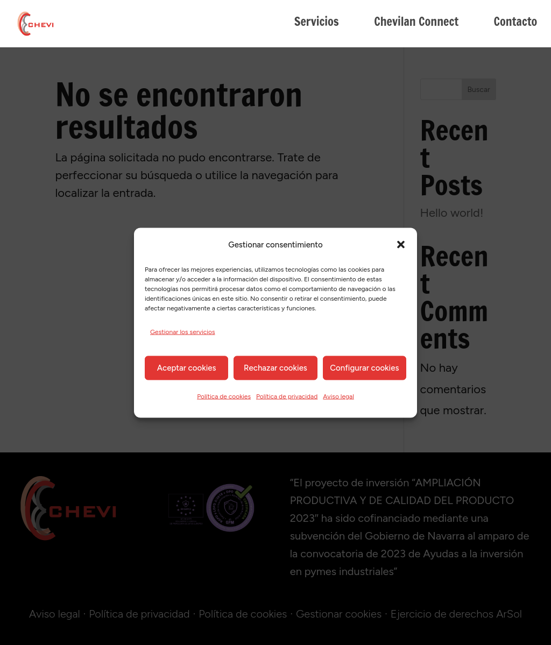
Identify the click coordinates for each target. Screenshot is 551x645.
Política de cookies (224, 396)
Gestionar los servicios (182, 331)
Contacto (515, 24)
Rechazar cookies (275, 368)
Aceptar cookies (186, 368)
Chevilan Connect (416, 24)
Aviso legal (338, 396)
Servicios (316, 24)
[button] (400, 244)
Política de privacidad (286, 396)
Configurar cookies (364, 368)
